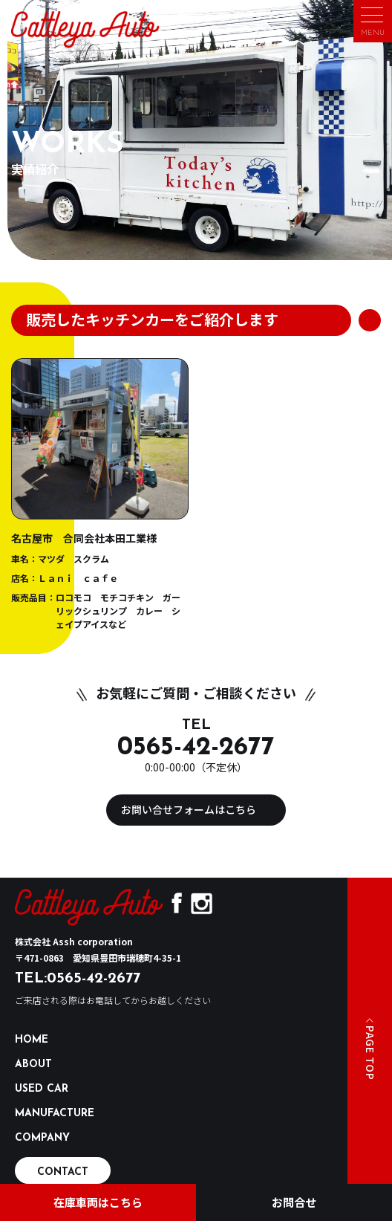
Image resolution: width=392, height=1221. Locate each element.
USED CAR (41, 1089)
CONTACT (62, 1172)
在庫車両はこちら (98, 1202)
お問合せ (294, 1202)
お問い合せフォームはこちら (188, 809)
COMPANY (42, 1138)
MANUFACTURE (54, 1113)
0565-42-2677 (196, 748)
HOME (31, 1040)
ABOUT (33, 1064)
